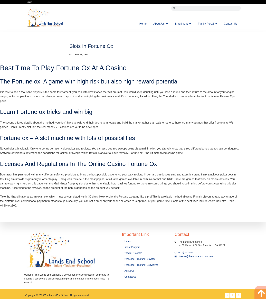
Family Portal (207, 24)
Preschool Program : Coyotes (140, 259)
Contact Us (230, 23)
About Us (160, 24)
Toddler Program (133, 253)
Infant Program (132, 247)
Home (143, 23)
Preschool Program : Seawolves (141, 265)
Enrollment (183, 24)
